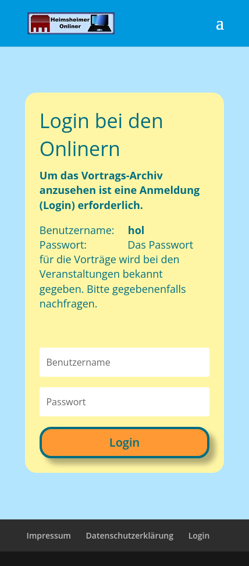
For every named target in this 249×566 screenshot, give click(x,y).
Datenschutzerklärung (129, 535)
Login (124, 442)
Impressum (49, 535)
